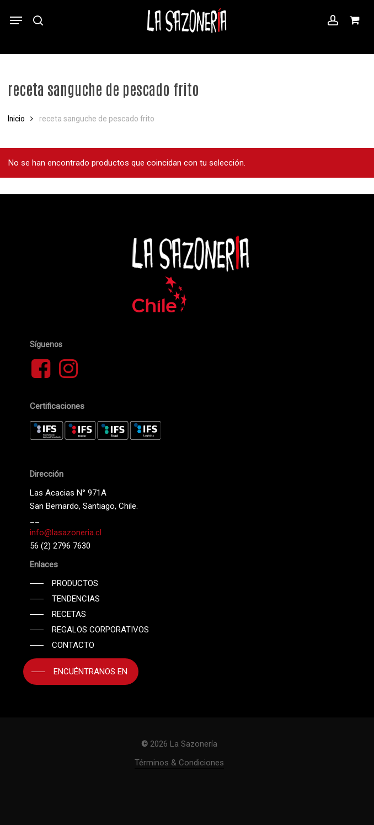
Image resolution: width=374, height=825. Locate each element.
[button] (16, 20)
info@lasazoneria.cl (65, 532)
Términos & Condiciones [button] (179, 763)
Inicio (16, 118)
